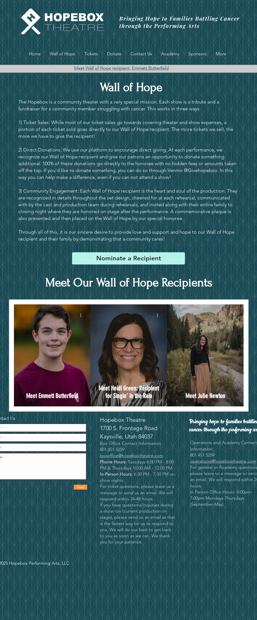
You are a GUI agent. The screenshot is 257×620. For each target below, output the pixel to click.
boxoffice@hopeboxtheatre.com (131, 455)
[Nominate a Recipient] (128, 258)
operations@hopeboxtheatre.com (223, 461)
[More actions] (82, 315)
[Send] (80, 487)
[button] (62, 53)
